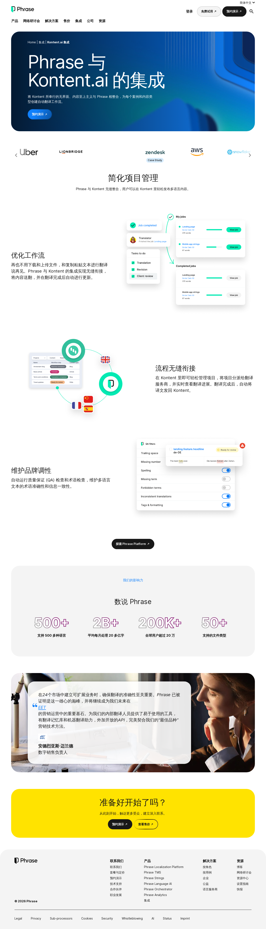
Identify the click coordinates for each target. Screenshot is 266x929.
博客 (240, 867)
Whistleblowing (132, 918)
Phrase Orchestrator (158, 889)
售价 (66, 21)
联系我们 (116, 861)
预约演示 (232, 11)
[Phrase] (22, 9)
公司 (90, 21)
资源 (102, 21)
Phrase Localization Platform (163, 867)
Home (32, 42)
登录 (189, 11)
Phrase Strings (154, 878)
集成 (78, 21)
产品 (14, 21)
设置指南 (243, 883)
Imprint (185, 918)
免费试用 (207, 11)
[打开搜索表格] (251, 11)
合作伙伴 (116, 889)
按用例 (207, 872)
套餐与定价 (117, 872)
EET (42, 707)
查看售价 (144, 824)
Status (167, 918)
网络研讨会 (31, 21)
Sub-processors (61, 918)
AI (153, 918)
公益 (206, 883)
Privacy (36, 918)
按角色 (207, 867)
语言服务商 (210, 889)
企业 (206, 878)
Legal (18, 918)
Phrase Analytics (155, 895)
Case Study (165, 160)
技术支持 (116, 883)
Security (107, 918)
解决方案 (51, 21)
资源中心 (243, 878)
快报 (240, 889)
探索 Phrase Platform (131, 544)
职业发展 (116, 895)
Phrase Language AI (158, 883)
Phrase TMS (152, 872)
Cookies (87, 918)
